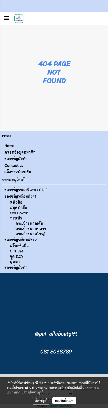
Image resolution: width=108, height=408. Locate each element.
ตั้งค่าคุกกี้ (41, 401)
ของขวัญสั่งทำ (15, 158)
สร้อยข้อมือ (19, 245)
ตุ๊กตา (15, 261)
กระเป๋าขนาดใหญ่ (30, 234)
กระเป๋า (16, 218)
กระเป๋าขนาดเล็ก (29, 223)
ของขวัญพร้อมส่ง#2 (20, 240)
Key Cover (19, 212)
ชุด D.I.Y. (17, 256)
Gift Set (16, 251)
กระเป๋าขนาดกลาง (30, 228)
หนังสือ (16, 202)
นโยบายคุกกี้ (35, 392)
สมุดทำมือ (18, 207)
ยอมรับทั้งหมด (64, 401)
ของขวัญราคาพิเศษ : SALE (25, 189)
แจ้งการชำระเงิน (17, 172)
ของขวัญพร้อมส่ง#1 (20, 196)
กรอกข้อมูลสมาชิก (19, 152)
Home (9, 145)
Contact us (13, 165)
